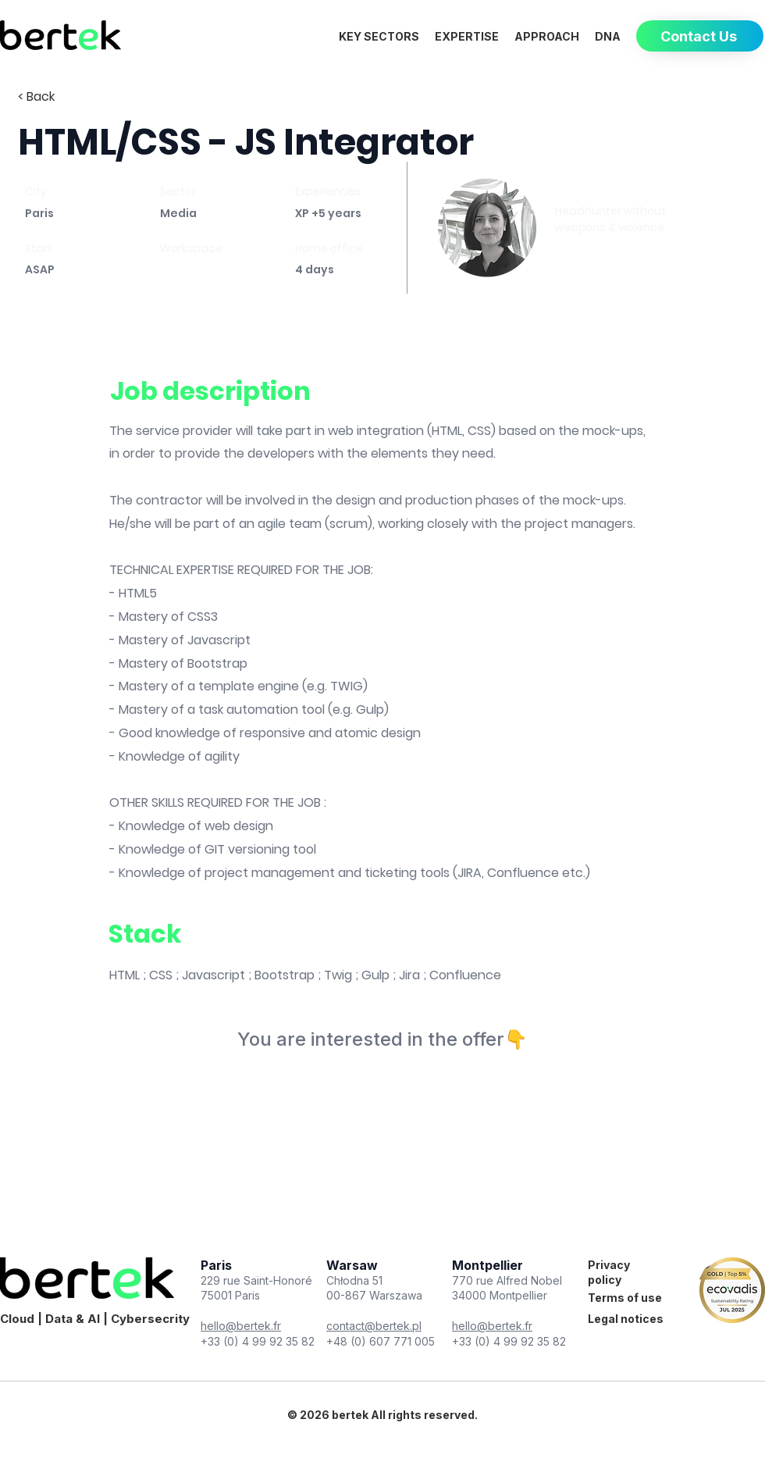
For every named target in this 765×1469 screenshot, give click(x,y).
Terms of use (625, 1297)
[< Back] (73, 97)
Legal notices (626, 1318)
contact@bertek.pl (374, 1325)
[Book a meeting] (609, 259)
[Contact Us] (699, 36)
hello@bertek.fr (241, 1325)
